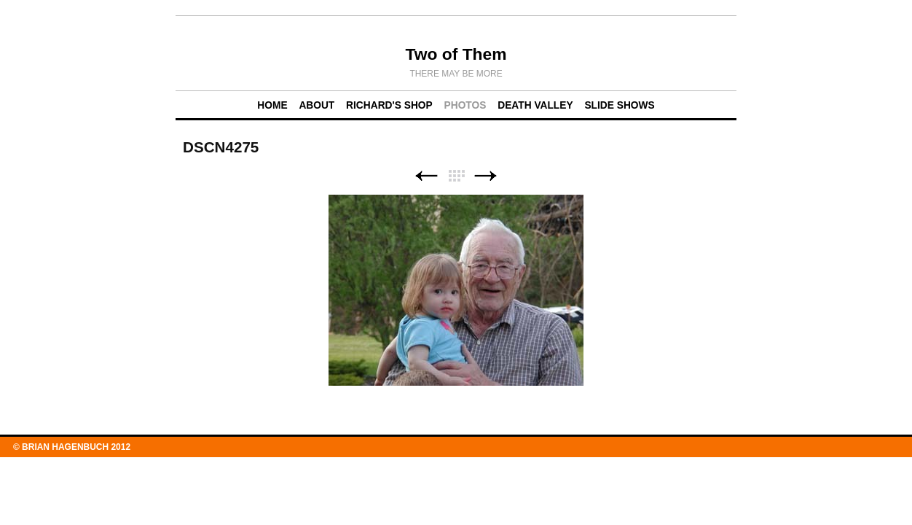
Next (485, 176)
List (456, 176)
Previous (426, 176)
